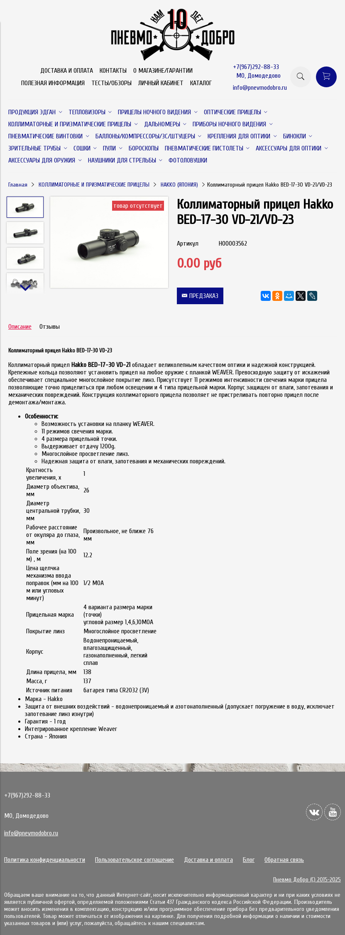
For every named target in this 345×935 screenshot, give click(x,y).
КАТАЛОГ (201, 83)
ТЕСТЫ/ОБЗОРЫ (111, 83)
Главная (17, 184)
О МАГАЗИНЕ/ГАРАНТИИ (163, 70)
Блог (248, 860)
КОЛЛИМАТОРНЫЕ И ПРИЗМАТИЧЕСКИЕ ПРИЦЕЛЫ (94, 184)
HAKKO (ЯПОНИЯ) (179, 184)
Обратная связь (284, 860)
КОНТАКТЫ (113, 70)
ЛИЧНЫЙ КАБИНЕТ (161, 83)
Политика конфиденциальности (44, 860)
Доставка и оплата (208, 860)
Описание (20, 326)
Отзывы (49, 326)
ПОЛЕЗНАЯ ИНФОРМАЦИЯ (53, 83)
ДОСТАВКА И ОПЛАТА (66, 70)
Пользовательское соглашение (134, 860)
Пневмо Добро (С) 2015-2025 (307, 879)
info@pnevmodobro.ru (260, 87)
